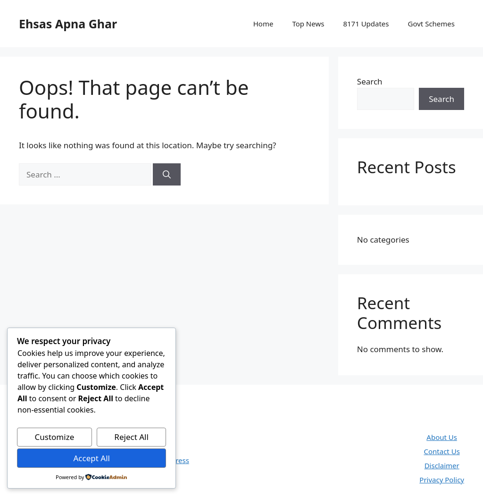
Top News (308, 23)
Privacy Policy (441, 479)
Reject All (131, 436)
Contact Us (442, 451)
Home (263, 23)
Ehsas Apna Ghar (68, 24)
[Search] (167, 174)
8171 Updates (366, 23)
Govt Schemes (431, 23)
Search (370, 81)
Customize (55, 436)
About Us (441, 437)
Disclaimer (442, 465)
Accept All (91, 458)
